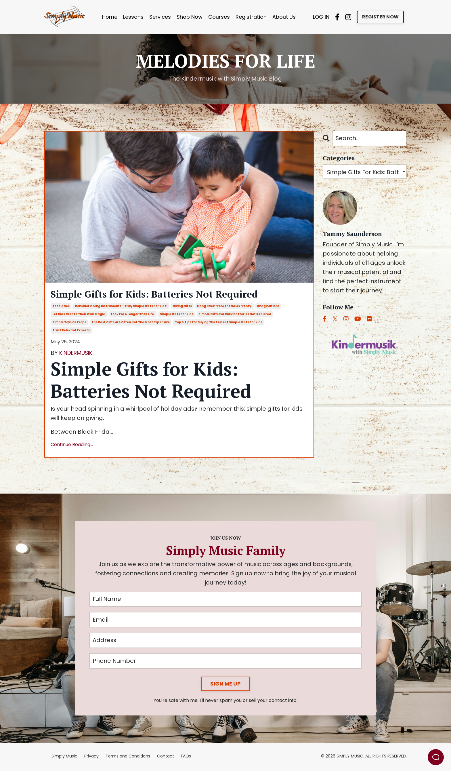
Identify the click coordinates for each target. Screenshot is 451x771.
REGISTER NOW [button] (380, 17)
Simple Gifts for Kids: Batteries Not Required (163, 295)
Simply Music (64, 758)
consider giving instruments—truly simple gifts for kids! (121, 307)
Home (109, 16)
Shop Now (189, 16)
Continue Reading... (72, 445)
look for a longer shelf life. (133, 315)
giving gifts (182, 307)
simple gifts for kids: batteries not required (234, 315)
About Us (284, 16)
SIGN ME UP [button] (225, 685)
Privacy (91, 758)
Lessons (133, 16)
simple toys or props (69, 323)
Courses (219, 16)
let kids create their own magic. (79, 315)
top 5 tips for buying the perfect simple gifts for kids (218, 323)
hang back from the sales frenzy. (224, 307)
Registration (251, 16)
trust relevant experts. (71, 331)
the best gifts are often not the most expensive (130, 323)
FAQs (186, 758)
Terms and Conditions (128, 758)
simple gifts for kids (176, 315)
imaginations (268, 307)
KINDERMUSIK (78, 354)
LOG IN (321, 16)
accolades (61, 307)
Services (160, 16)
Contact (165, 758)
